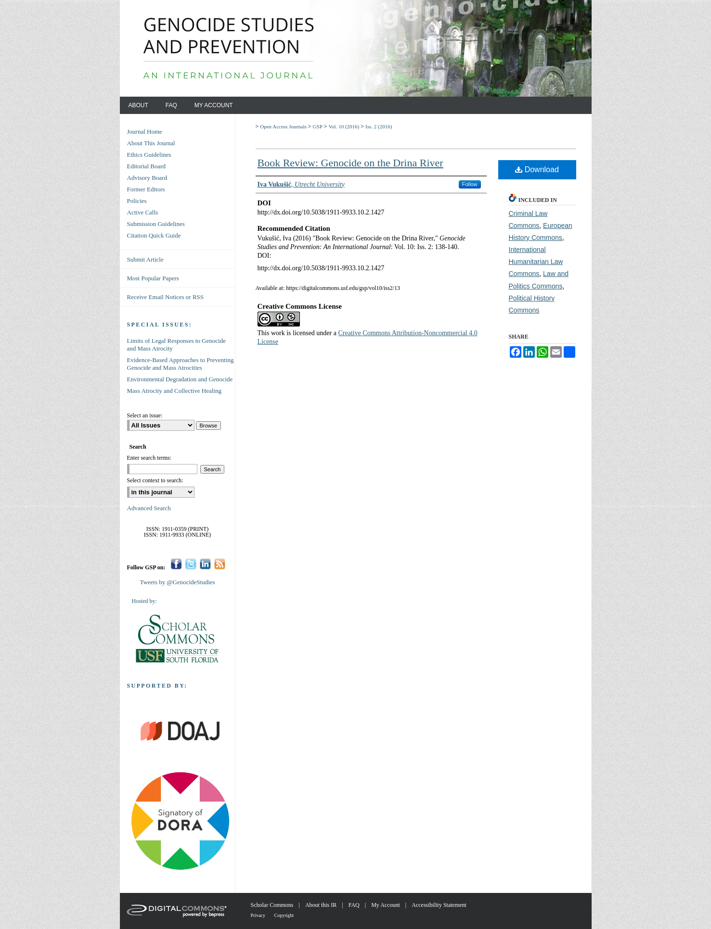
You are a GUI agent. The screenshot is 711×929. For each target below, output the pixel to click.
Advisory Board (147, 177)
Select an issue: (145, 415)
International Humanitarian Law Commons (536, 261)
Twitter (190, 563)
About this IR (321, 905)
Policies (137, 200)
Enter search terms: (149, 457)
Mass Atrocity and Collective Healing (174, 390)
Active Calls (142, 212)
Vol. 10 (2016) (344, 126)
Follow (470, 184)
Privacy (259, 915)
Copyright (284, 915)
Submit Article (145, 259)
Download (537, 169)
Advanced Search (149, 508)
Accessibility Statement (439, 905)
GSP (318, 126)
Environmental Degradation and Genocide (180, 379)
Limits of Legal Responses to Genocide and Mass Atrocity (176, 344)
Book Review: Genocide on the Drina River (350, 163)
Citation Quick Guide (154, 235)
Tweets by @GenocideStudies (177, 582)
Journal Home (144, 131)
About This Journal (151, 143)
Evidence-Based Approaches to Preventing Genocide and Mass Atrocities (180, 363)
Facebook (176, 563)
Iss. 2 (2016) (378, 126)
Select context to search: (155, 480)
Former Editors (146, 189)
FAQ (355, 905)
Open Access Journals (283, 126)
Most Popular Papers (153, 278)
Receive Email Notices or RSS (165, 297)
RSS (219, 563)
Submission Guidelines (156, 223)
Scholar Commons (273, 905)
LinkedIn (205, 563)
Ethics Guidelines (149, 154)
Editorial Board (146, 166)
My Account (386, 905)
